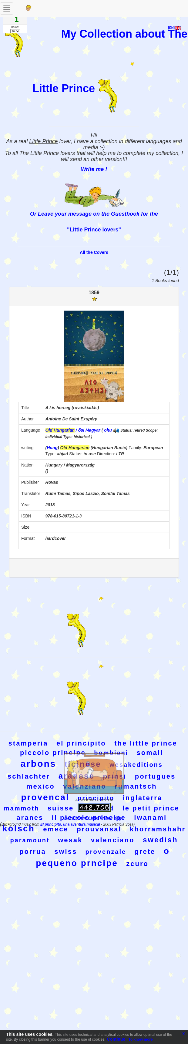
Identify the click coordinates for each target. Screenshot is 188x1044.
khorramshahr (158, 829)
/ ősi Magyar (72, 430)
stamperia (28, 743)
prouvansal (99, 829)
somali (150, 752)
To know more (140, 1039)
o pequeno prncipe (103, 857)
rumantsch (136, 786)
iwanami (150, 817)
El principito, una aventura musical (70, 824)
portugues (155, 776)
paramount (29, 840)
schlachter (29, 776)
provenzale (106, 851)
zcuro (137, 863)
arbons (38, 764)
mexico (40, 786)
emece (56, 829)
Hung (52, 447)
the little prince (145, 743)
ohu (108, 430)
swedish (160, 840)
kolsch (18, 828)
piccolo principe (53, 752)
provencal (45, 797)
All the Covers (94, 252)
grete (145, 851)
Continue (116, 1039)
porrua (32, 851)
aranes (29, 817)
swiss (65, 851)
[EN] (174, 27)
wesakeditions (136, 764)
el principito (81, 743)
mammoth (21, 808)
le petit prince (151, 808)
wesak (70, 840)
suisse (61, 808)
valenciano (113, 840)
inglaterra (142, 798)
